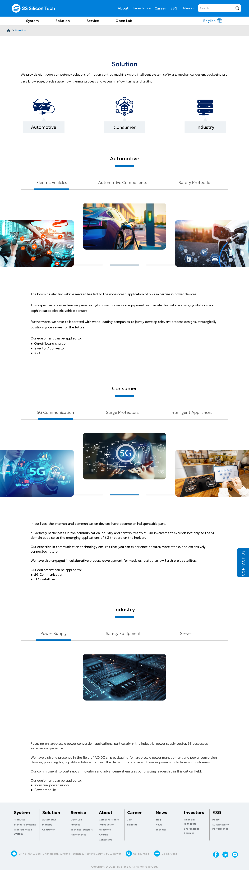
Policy (215, 819)
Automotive (49, 819)
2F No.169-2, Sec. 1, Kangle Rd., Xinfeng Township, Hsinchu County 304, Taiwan (70, 853)
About (123, 8)
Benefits (132, 824)
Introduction (106, 824)
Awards (103, 834)
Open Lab (124, 20)
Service (92, 20)
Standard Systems (25, 824)
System (32, 20)
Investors (141, 8)
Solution (62, 20)
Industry (47, 824)
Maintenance (78, 834)
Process (75, 824)
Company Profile (109, 819)
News (188, 8)
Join (129, 819)
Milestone (105, 829)
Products (19, 819)
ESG (173, 8)
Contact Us (105, 839)
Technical (161, 829)
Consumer (48, 829)
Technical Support (82, 829)
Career (160, 8)
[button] (88, 265)
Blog (158, 819)
